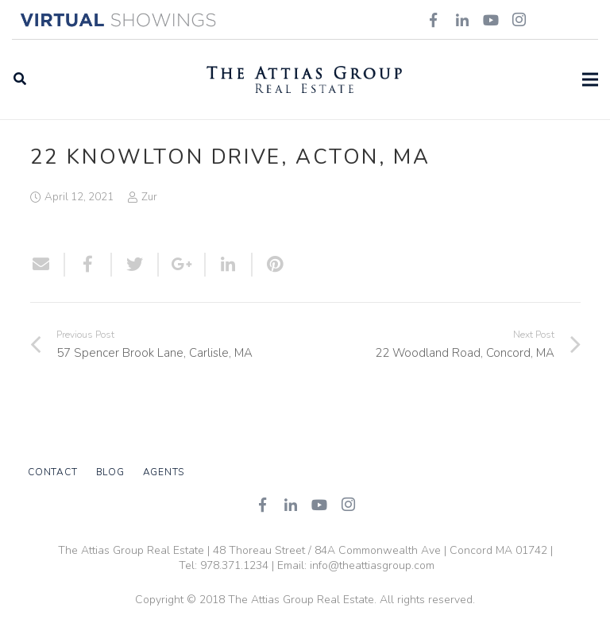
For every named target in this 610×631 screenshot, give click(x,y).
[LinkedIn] (290, 504)
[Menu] (590, 79)
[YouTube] (319, 504)
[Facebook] (262, 504)
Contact (52, 472)
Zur (149, 196)
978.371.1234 (234, 565)
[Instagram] (348, 504)
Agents (164, 472)
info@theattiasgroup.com (372, 565)
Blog (110, 472)
